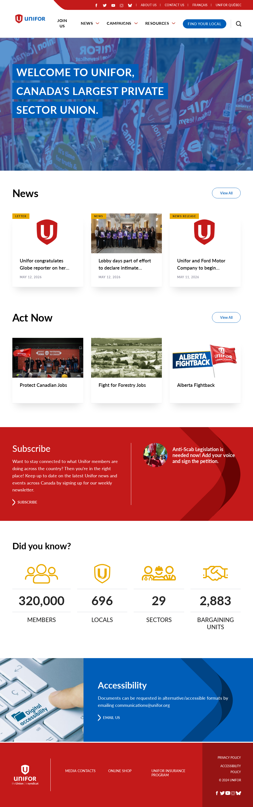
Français (200, 5)
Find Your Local (204, 24)
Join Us (62, 23)
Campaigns (119, 23)
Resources (157, 23)
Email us (112, 718)
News (87, 23)
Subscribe (28, 503)
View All (226, 193)
